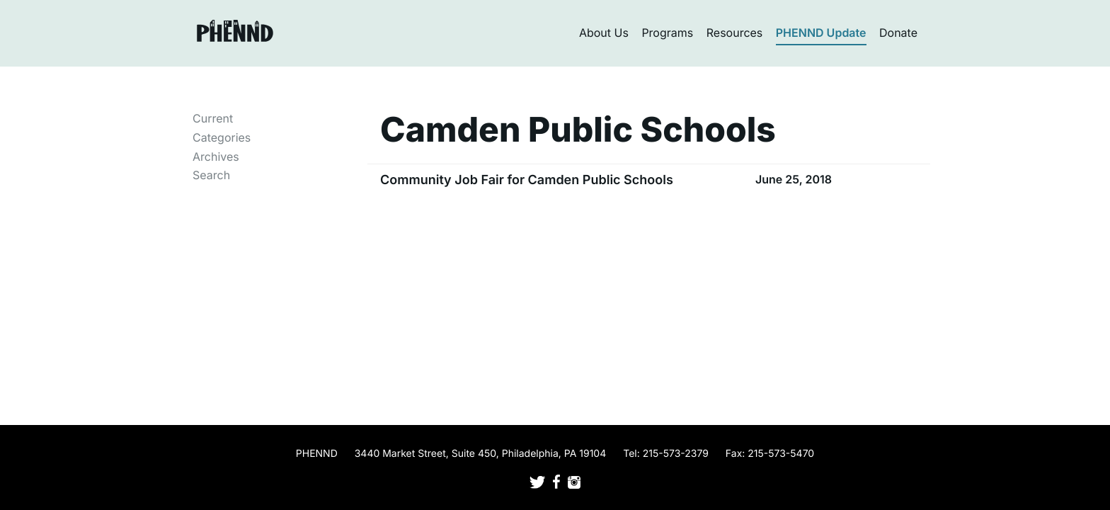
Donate (898, 33)
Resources (734, 33)
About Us (604, 33)
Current (213, 118)
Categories (222, 137)
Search (211, 175)
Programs (667, 33)
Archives (216, 156)
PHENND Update (821, 33)
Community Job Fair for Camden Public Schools (526, 180)
